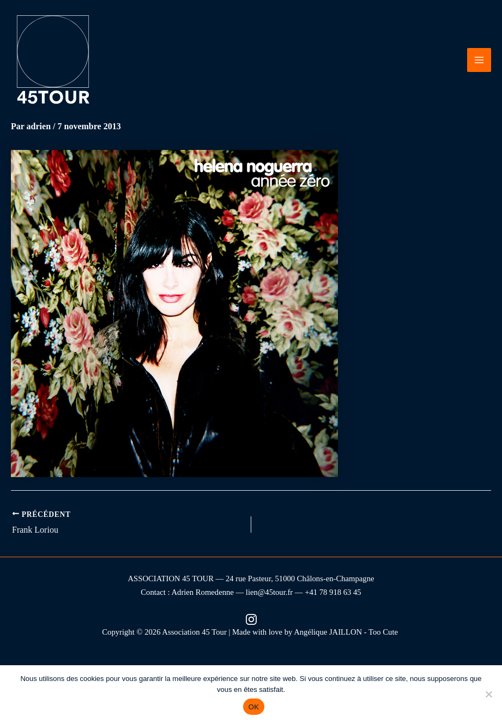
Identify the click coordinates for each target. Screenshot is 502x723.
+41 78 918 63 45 (333, 592)
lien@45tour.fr (269, 592)
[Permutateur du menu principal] (479, 60)
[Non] (488, 694)
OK (254, 707)
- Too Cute (382, 632)
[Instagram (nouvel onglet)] (251, 618)
